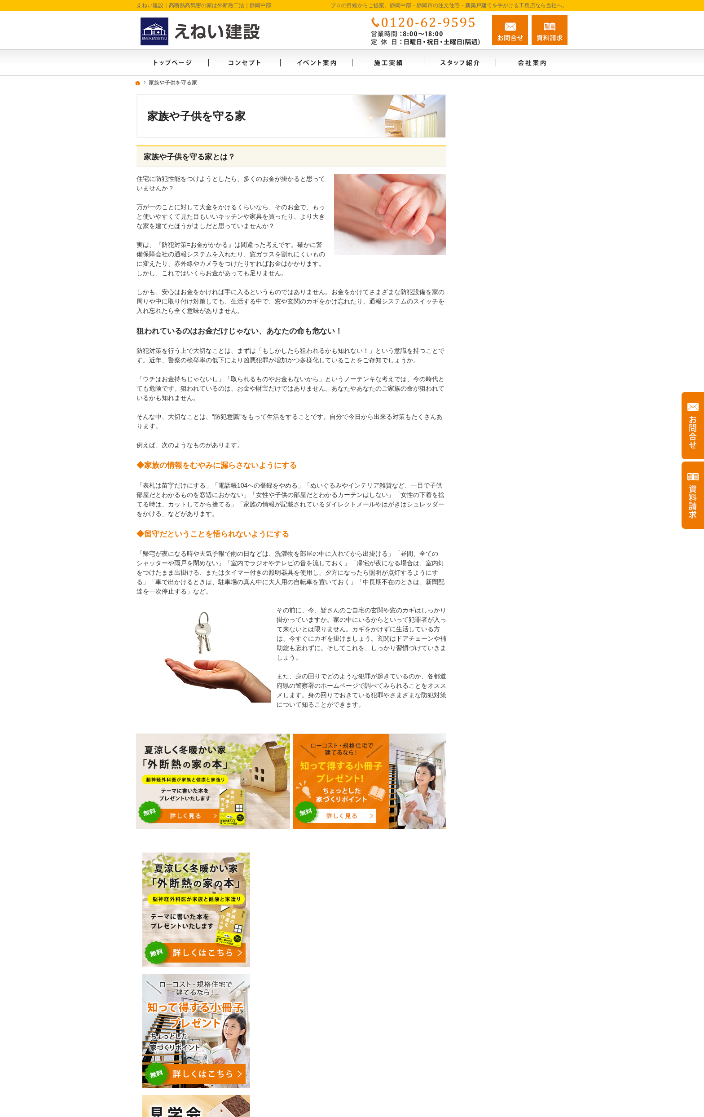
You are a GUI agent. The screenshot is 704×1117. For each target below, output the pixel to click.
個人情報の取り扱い (502, 824)
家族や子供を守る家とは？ (189, 157)
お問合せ (510, 30)
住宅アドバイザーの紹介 (508, 728)
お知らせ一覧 (493, 805)
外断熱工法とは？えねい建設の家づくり (518, 589)
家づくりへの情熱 (499, 708)
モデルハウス (493, 488)
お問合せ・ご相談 (499, 786)
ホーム (483, 430)
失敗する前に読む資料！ (508, 766)
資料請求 (550, 30)
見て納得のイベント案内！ (512, 469)
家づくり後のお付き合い (508, 670)
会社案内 (486, 689)
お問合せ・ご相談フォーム (514, 1046)
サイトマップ (493, 844)
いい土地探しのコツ (502, 507)
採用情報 (486, 747)
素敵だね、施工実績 (502, 565)
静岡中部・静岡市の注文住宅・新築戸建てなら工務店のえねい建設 (438, 1095)
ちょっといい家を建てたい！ (515, 546)
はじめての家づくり (502, 631)
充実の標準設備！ (499, 612)
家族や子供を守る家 (502, 651)
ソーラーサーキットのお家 (512, 449)
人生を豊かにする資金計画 (512, 527)
